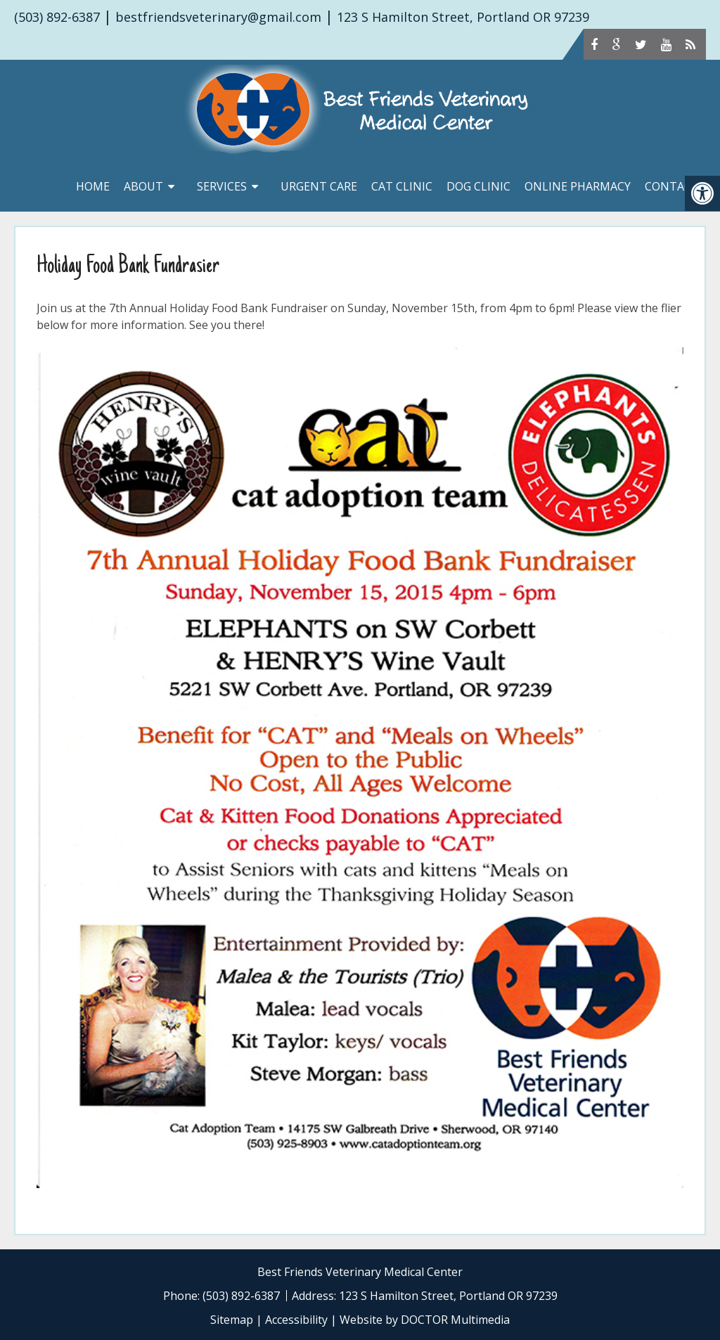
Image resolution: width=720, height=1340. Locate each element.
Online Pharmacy (578, 186)
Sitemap (231, 1319)
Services (222, 186)
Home (93, 186)
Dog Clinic (478, 186)
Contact (672, 186)
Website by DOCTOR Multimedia (425, 1319)
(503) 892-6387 (57, 16)
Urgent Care (319, 186)
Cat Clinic (401, 186)
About (143, 186)
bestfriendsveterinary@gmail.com (218, 16)
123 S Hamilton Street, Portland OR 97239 (463, 16)
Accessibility (296, 1319)
